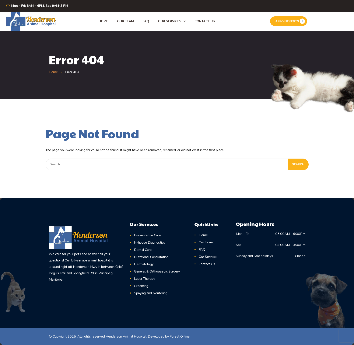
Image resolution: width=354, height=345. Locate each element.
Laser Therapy (144, 278)
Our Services (169, 21)
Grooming (141, 286)
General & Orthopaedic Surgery (157, 271)
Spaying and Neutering (150, 293)
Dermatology (144, 264)
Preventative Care (147, 235)
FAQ (146, 21)
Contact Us (204, 21)
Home (103, 21)
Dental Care (143, 249)
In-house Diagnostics (149, 242)
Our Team (125, 21)
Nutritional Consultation (151, 257)
